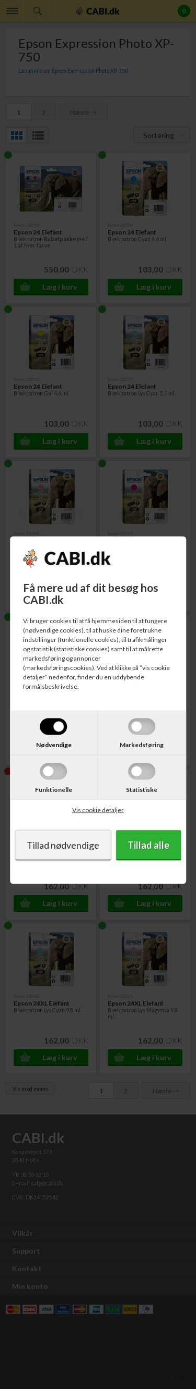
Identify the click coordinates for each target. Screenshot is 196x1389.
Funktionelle (53, 789)
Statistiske (141, 789)
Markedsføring (142, 745)
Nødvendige (54, 745)
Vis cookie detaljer (98, 810)
